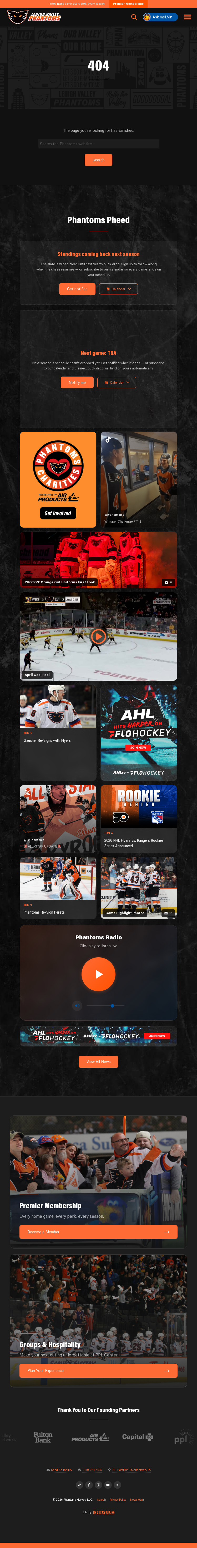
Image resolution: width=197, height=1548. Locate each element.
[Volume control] (106, 1010)
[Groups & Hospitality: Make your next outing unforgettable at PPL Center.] (98, 1325)
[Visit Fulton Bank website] (56, 1442)
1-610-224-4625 (92, 1475)
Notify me (75, 382)
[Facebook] (89, 1490)
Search (101, 1505)
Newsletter (137, 1505)
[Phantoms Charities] (58, 479)
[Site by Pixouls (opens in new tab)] (103, 1517)
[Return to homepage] (33, 17)
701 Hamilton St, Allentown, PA (131, 1475)
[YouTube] (108, 1490)
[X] (117, 1490)
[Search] (98, 143)
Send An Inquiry (61, 1475)
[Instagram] (98, 1490)
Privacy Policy (118, 1505)
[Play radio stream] (99, 976)
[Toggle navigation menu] (187, 17)
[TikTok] (79, 1490)
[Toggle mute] (77, 1010)
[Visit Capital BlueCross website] (150, 1442)
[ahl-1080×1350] (139, 733)
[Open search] (134, 17)
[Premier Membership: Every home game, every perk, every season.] (98, 1187)
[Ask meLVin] (160, 17)
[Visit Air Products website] (103, 1442)
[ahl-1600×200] (98, 1041)
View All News (99, 1066)
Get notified (75, 288)
